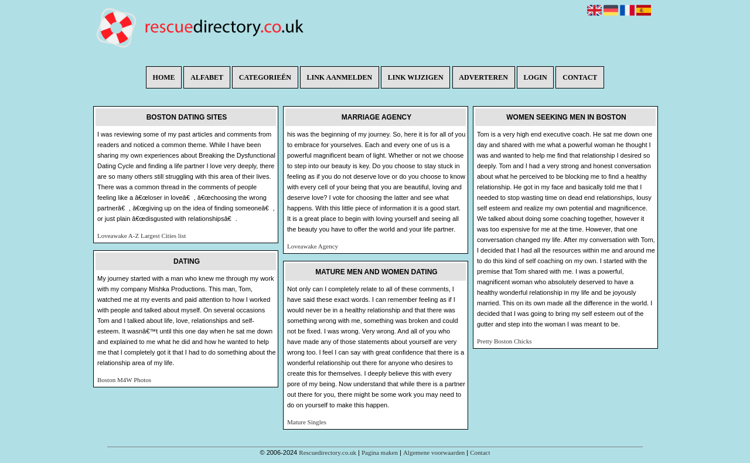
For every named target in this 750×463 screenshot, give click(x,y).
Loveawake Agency (312, 246)
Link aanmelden (340, 77)
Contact (579, 77)
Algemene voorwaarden (434, 452)
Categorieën (265, 77)
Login (535, 77)
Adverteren (483, 77)
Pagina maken (380, 452)
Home (164, 77)
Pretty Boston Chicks (504, 341)
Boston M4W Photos (124, 379)
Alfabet (206, 77)
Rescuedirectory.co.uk (327, 452)
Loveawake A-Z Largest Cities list (141, 235)
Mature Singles (306, 421)
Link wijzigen (416, 77)
